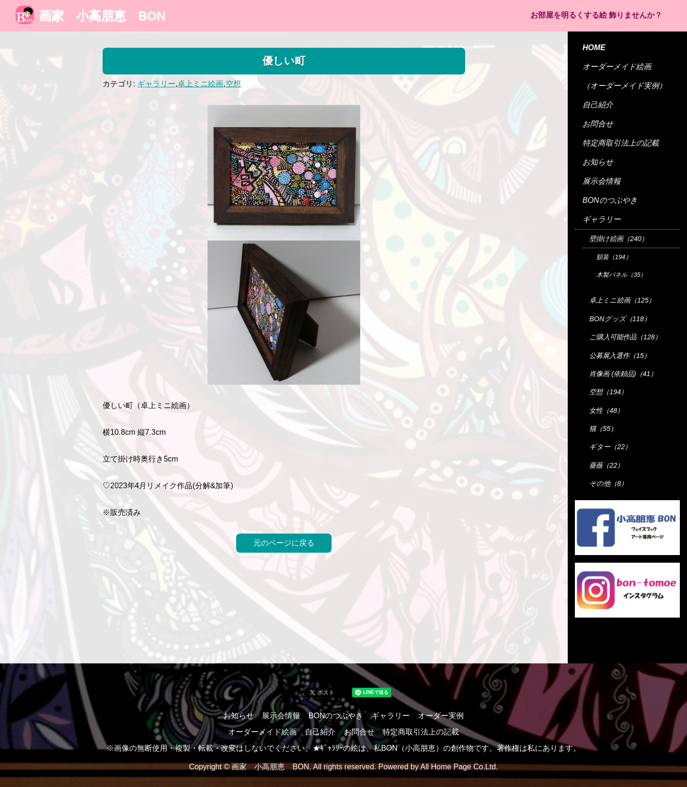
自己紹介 (598, 105)
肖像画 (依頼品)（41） (623, 374)
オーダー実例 (441, 716)
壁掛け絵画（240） (618, 238)
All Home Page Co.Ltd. (459, 767)
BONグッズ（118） (619, 319)
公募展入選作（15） (619, 355)
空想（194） (608, 392)
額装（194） (614, 257)
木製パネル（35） (621, 274)
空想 (233, 84)
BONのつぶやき (610, 200)
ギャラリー (156, 84)
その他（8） (608, 483)
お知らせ (598, 162)
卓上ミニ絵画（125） (622, 300)
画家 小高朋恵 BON (90, 15)
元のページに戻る (283, 543)
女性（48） (606, 410)
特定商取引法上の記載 (621, 143)
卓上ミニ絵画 (200, 84)
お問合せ (598, 124)
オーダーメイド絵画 (617, 67)
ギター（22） (610, 447)
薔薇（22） (606, 465)
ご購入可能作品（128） (625, 337)
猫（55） (603, 428)
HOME (594, 47)
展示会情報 (602, 181)
